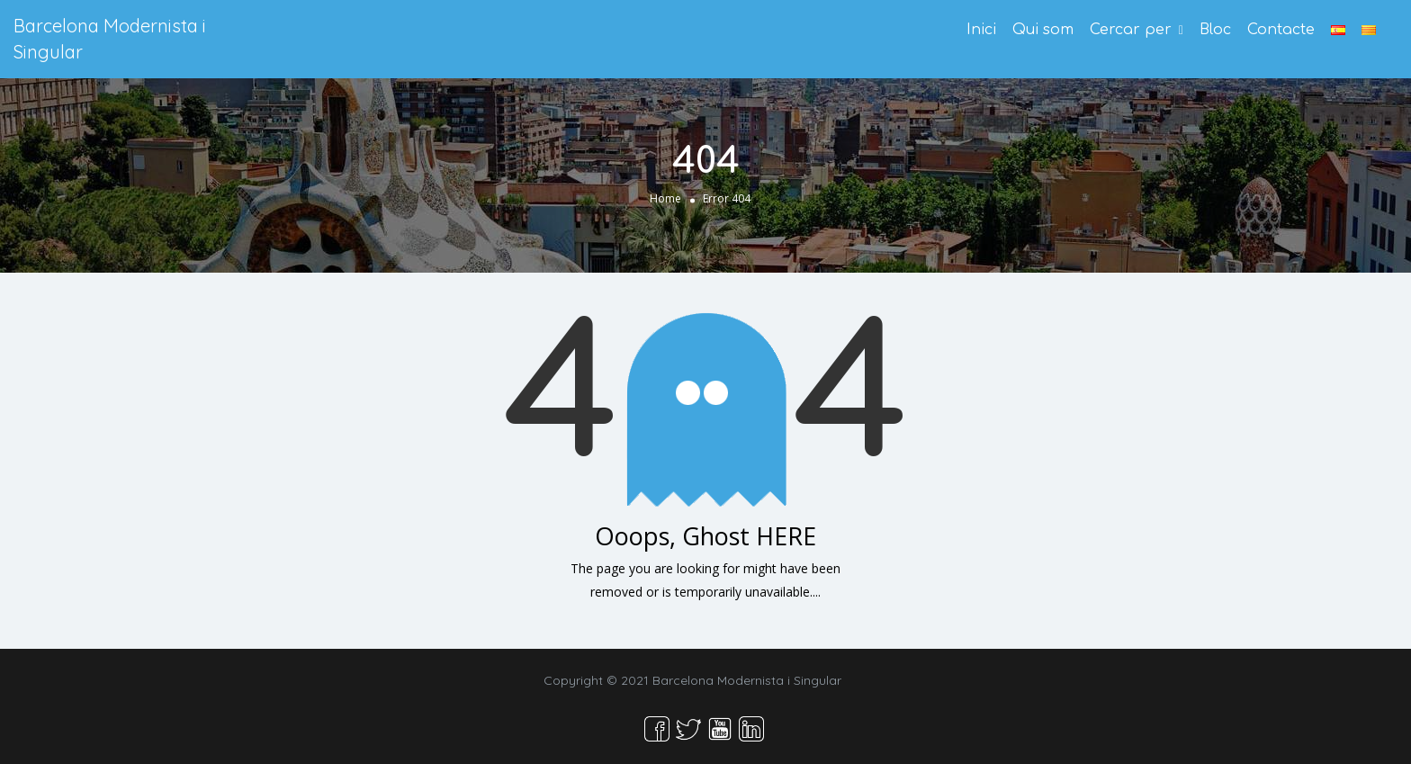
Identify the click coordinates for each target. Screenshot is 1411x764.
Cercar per (1131, 30)
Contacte (1281, 30)
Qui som (1043, 30)
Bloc (1215, 30)
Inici (981, 30)
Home (665, 198)
